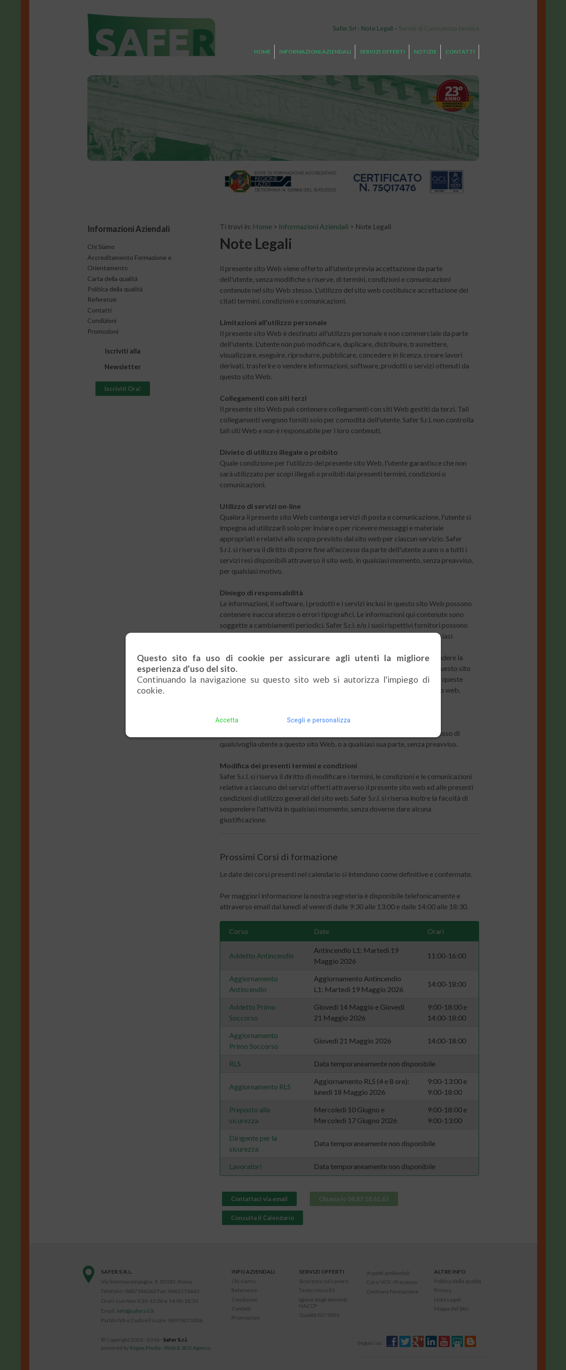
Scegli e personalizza (318, 716)
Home (262, 51)
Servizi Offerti (382, 51)
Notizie (425, 51)
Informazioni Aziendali (315, 51)
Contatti (460, 51)
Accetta (227, 716)
